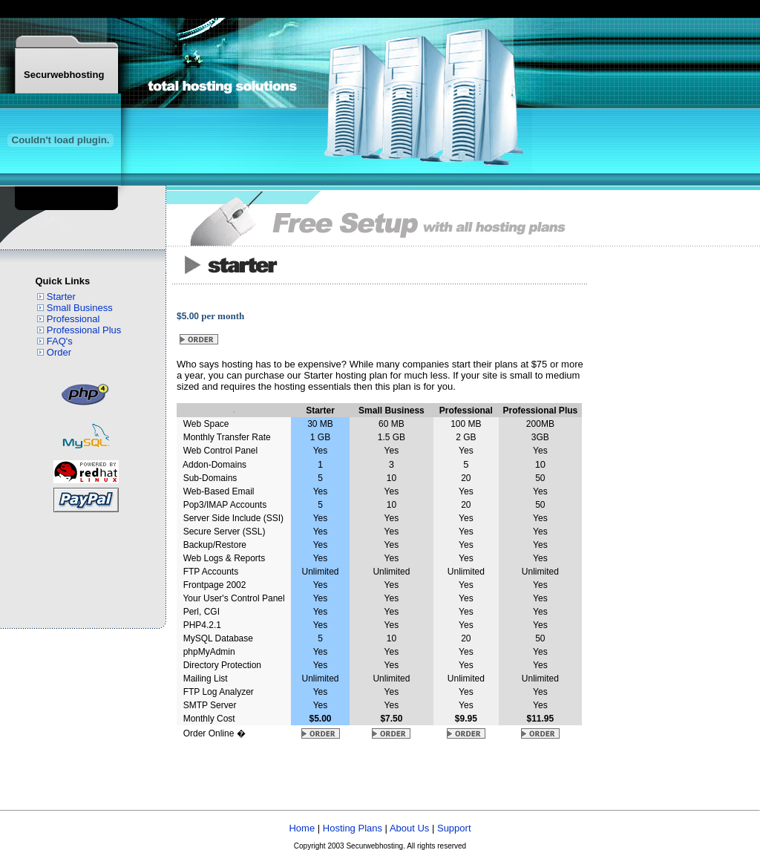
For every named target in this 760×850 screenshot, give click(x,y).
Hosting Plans (352, 828)
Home (302, 828)
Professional (73, 318)
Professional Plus (84, 330)
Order (59, 352)
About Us (409, 828)
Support (454, 828)
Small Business (80, 307)
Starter (61, 296)
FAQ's (60, 341)
